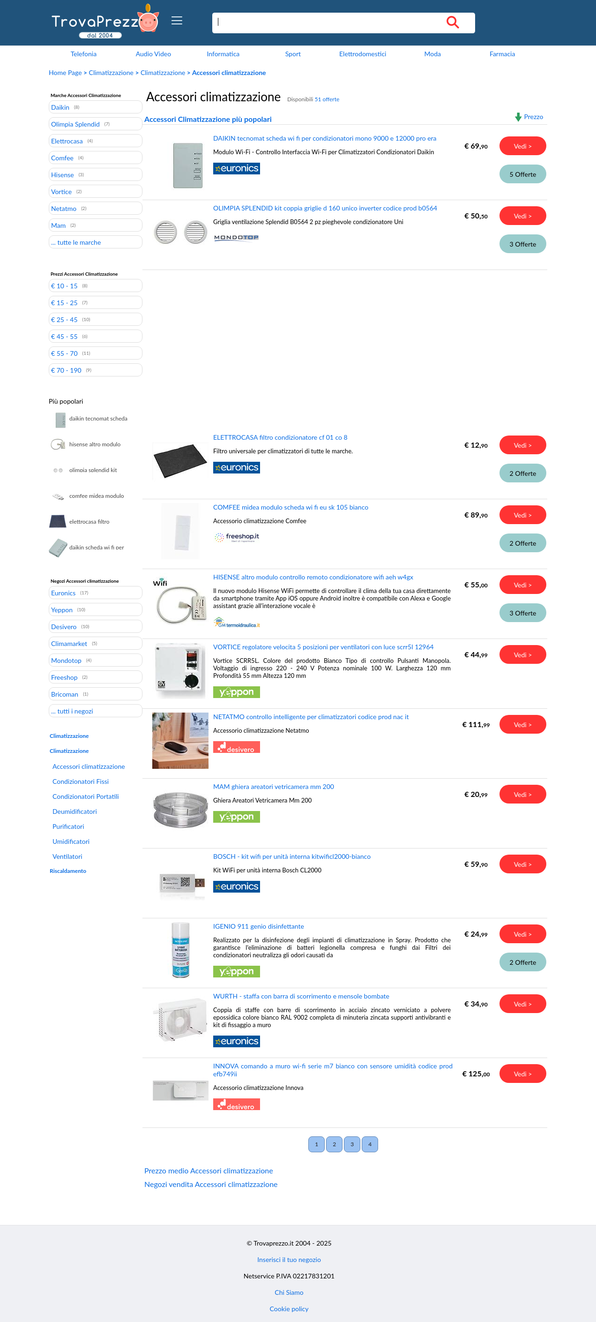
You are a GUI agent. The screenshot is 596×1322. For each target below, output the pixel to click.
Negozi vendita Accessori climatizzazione (211, 1183)
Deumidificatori (74, 811)
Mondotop (66, 660)
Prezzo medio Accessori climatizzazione (208, 1170)
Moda (432, 54)
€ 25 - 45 (64, 319)
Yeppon (62, 609)
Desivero (64, 626)
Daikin (60, 107)
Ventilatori (67, 856)
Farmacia (502, 54)
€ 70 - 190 (66, 370)
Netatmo (63, 208)
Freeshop (64, 677)
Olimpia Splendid (75, 124)
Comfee (62, 157)
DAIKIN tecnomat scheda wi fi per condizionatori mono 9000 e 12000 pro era (325, 138)
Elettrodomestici (362, 54)
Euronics (63, 592)
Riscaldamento (68, 870)
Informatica (223, 54)
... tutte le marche (76, 242)
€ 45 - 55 (64, 336)
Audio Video (153, 54)
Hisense (62, 174)
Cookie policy (289, 1309)
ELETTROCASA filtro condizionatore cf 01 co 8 (280, 437)
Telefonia (84, 54)
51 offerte (326, 99)
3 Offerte (523, 244)
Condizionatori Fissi (80, 781)
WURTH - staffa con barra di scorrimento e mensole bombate (301, 996)
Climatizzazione (111, 72)
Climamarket (69, 643)
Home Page (65, 72)
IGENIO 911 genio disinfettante (258, 926)
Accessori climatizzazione (88, 766)
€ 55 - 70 (64, 353)
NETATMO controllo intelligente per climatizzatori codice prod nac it (311, 717)
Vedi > (523, 146)
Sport (293, 54)
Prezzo (533, 116)
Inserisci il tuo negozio (289, 1259)
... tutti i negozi (72, 710)
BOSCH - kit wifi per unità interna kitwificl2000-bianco (292, 856)
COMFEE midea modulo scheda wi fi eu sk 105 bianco (290, 507)
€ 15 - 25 (64, 302)
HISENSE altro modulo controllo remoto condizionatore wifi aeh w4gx (313, 577)
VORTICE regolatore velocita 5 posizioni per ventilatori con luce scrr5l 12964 (323, 647)
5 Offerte (523, 174)
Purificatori (68, 826)
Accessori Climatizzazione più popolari (208, 118)
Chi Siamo (289, 1292)
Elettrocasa (67, 140)
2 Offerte (523, 473)
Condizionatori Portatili (85, 796)
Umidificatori (70, 841)
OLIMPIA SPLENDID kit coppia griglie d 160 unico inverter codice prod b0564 (325, 208)
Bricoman (64, 694)
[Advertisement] (342, 344)
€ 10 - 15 (64, 285)
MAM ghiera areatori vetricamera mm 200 (273, 786)
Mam (58, 225)
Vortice (61, 191)
